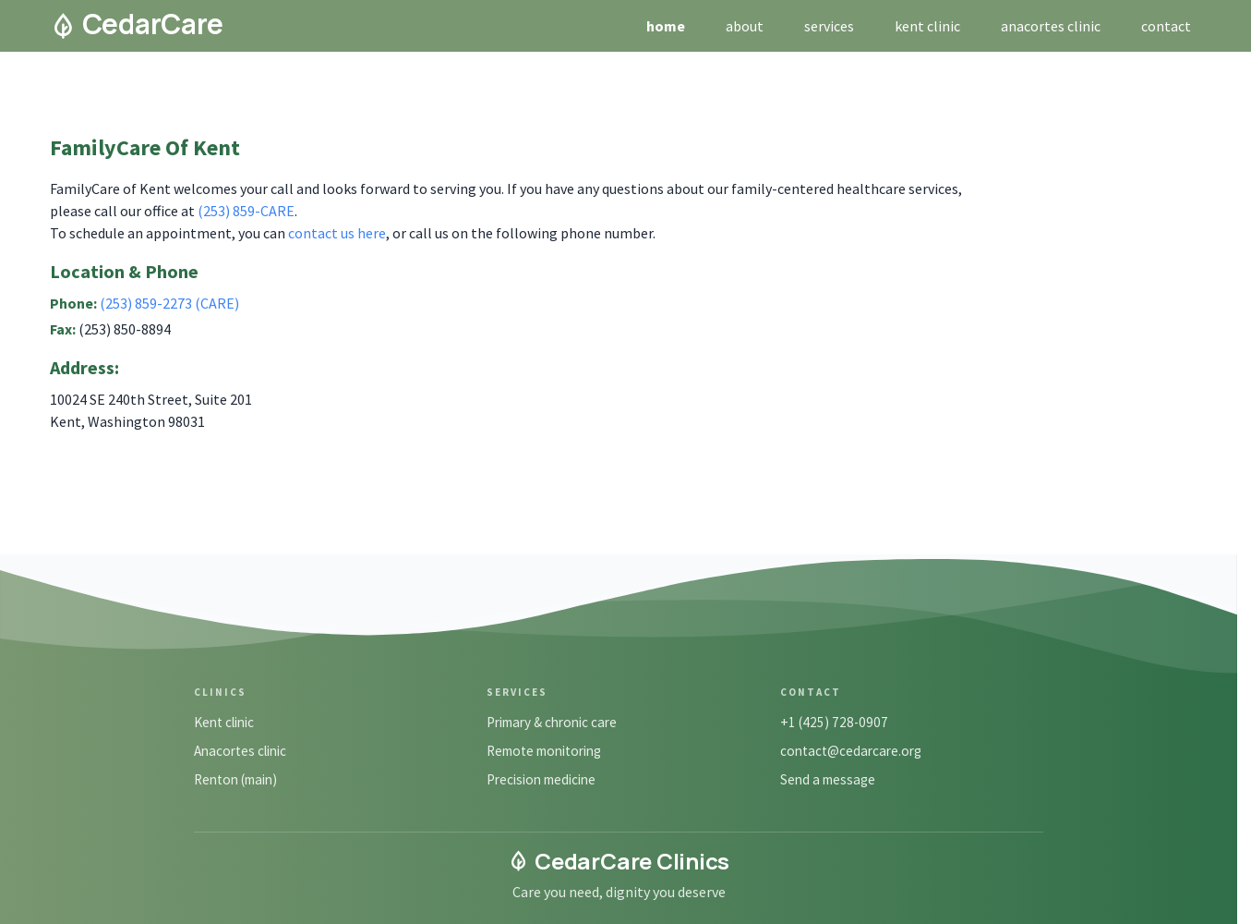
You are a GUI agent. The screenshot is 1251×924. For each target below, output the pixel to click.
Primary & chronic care (552, 722)
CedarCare (137, 24)
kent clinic (927, 26)
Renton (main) (235, 779)
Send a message (827, 779)
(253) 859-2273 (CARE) (169, 303)
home (665, 26)
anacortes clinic (1051, 26)
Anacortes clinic (240, 751)
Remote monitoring (544, 751)
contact (1166, 26)
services (829, 26)
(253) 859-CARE (246, 210)
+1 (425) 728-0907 (834, 722)
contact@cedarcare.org (850, 751)
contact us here (337, 233)
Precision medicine (541, 779)
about (745, 26)
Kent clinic (224, 722)
